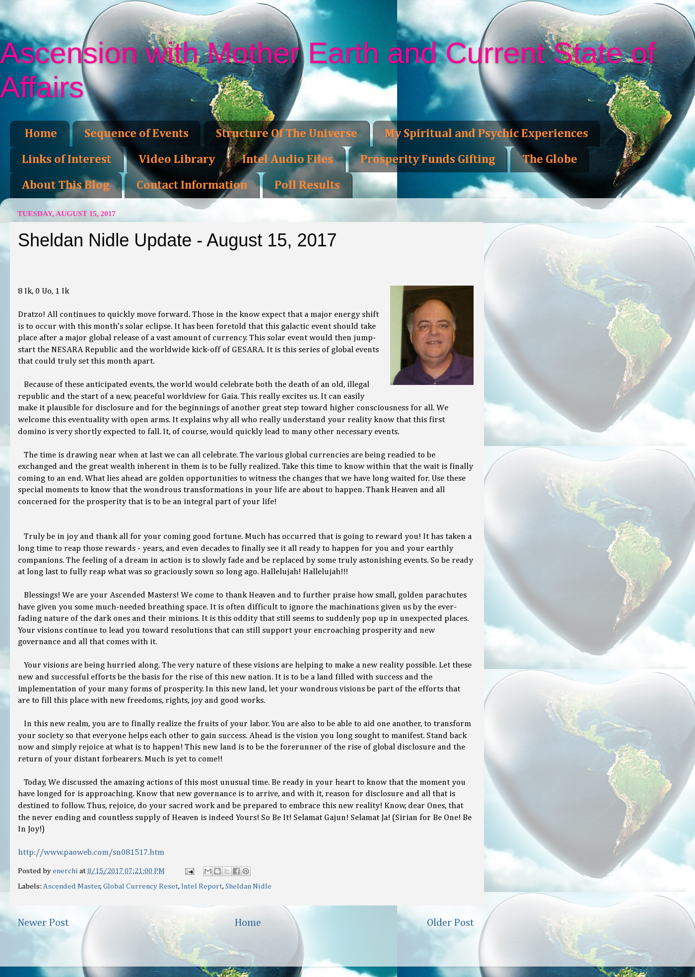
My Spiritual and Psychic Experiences (486, 134)
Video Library (177, 159)
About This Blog (65, 185)
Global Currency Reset (140, 886)
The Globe (549, 159)
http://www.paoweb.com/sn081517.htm (91, 852)
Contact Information (192, 185)
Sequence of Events (136, 134)
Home (41, 134)
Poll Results (307, 185)
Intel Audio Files (287, 159)
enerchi (66, 871)
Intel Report (201, 886)
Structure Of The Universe (286, 134)
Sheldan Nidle (248, 886)
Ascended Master (72, 886)
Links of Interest (66, 159)
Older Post (450, 922)
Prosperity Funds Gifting (427, 159)
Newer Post (43, 922)
